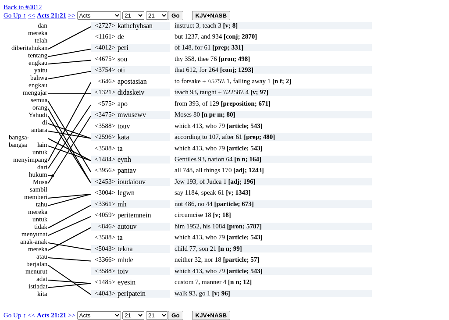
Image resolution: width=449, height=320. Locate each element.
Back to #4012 (23, 7)
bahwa (38, 77)
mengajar (35, 92)
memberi (35, 196)
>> (71, 15)
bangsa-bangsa (19, 137)
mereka (37, 32)
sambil (38, 189)
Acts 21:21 (51, 15)
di (44, 122)
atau (41, 256)
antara (39, 129)
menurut (36, 271)
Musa (40, 181)
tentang (37, 55)
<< (31, 15)
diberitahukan (29, 47)
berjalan (36, 263)
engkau (38, 62)
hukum (38, 174)
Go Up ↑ (15, 15)
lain (42, 144)
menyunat (34, 234)
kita (42, 293)
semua (39, 99)
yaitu (40, 70)
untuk (39, 152)
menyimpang (30, 159)
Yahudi (38, 114)
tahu (41, 204)
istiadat (38, 286)
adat (41, 278)
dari (42, 167)
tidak (40, 226)
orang (39, 107)
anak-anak (33, 241)
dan (42, 25)
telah (41, 40)
